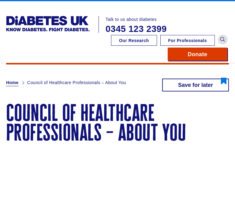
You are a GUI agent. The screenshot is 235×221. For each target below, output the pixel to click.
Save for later (195, 85)
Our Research (134, 40)
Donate (207, 54)
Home (12, 82)
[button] (223, 40)
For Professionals (187, 40)
